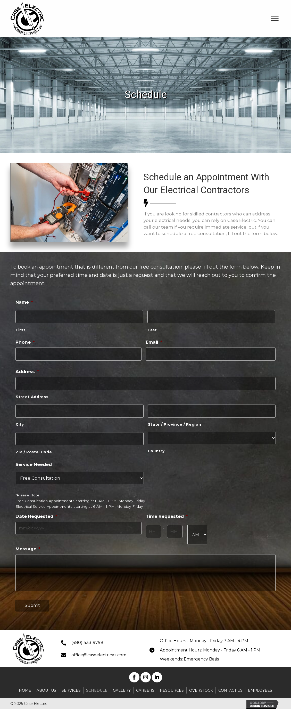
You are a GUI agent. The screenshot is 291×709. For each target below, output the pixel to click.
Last (152, 329)
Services (71, 688)
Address (27, 370)
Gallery (122, 688)
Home (25, 688)
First (20, 329)
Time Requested (167, 512)
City (20, 422)
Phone (25, 341)
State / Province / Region (174, 422)
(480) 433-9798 (87, 640)
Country (156, 448)
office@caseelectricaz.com (98, 653)
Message (27, 544)
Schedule (96, 688)
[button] (134, 676)
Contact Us (230, 688)
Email (154, 341)
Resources (172, 688)
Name (24, 302)
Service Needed (33, 460)
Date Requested (36, 512)
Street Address (32, 395)
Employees (260, 688)
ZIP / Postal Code (34, 448)
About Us (46, 688)
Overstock (201, 688)
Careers (145, 688)
